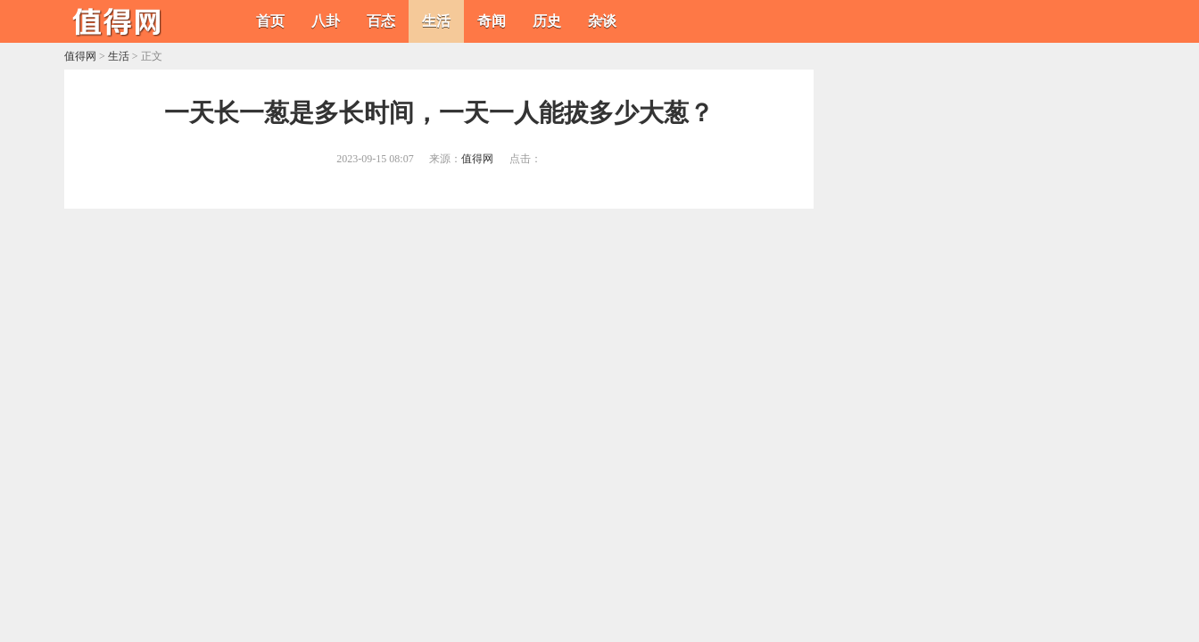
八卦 (325, 21)
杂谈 (602, 21)
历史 (547, 21)
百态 (381, 21)
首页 (270, 21)
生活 (436, 21)
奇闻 (491, 21)
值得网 (80, 56)
